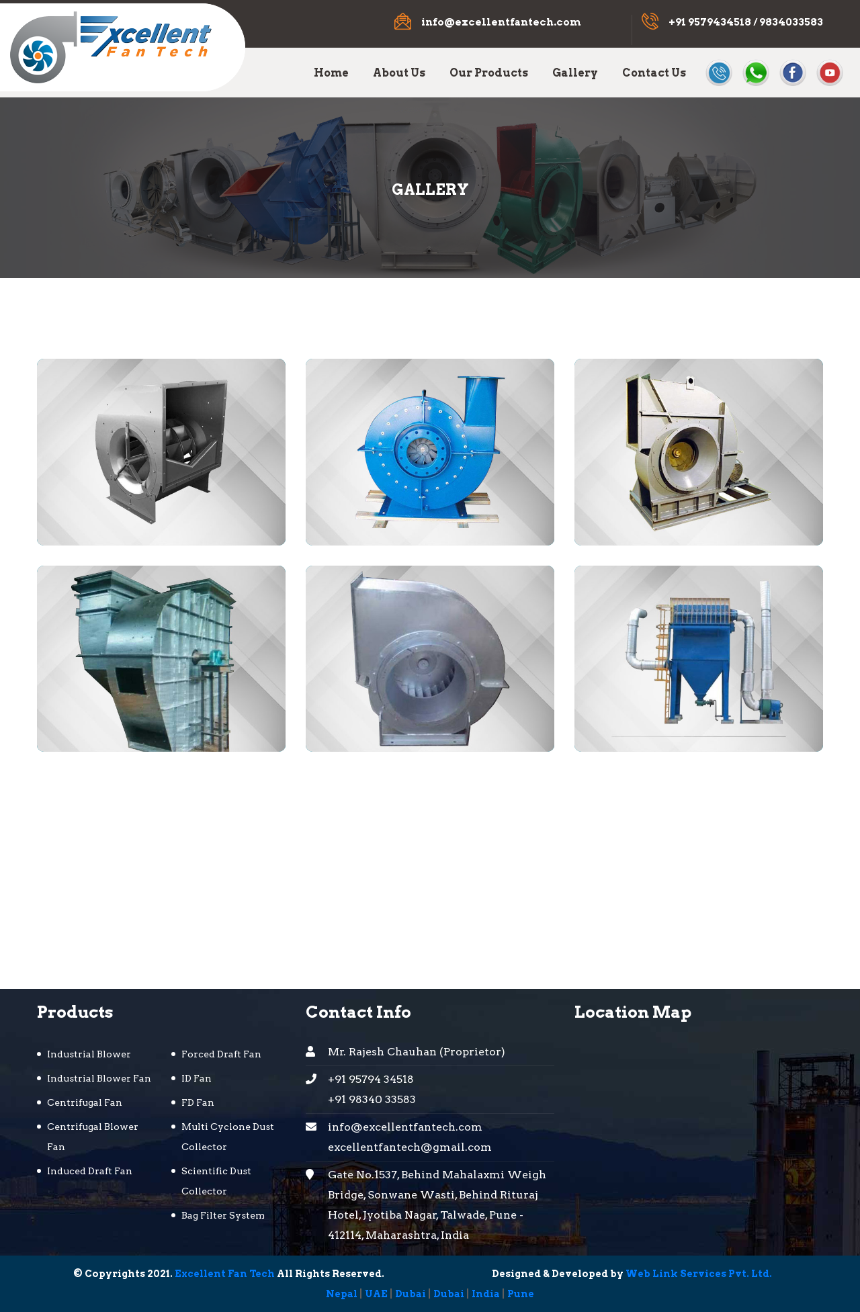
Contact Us (654, 73)
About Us (399, 73)
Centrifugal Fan (84, 1102)
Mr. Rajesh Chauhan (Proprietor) (416, 1051)
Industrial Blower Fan (99, 1078)
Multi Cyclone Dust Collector (227, 1136)
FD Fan (197, 1102)
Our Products (488, 73)
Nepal (341, 1293)
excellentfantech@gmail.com (410, 1147)
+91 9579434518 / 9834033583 (746, 22)
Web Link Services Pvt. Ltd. (699, 1273)
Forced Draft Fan (221, 1054)
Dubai (410, 1293)
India (486, 1293)
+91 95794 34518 (371, 1079)
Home (331, 73)
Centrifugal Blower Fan (92, 1136)
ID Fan (196, 1078)
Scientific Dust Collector (216, 1181)
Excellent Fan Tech (225, 1273)
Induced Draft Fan (89, 1171)
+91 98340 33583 (372, 1099)
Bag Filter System (223, 1215)
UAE (376, 1293)
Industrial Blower (89, 1054)
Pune (520, 1293)
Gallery (575, 73)
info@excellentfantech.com (501, 22)
